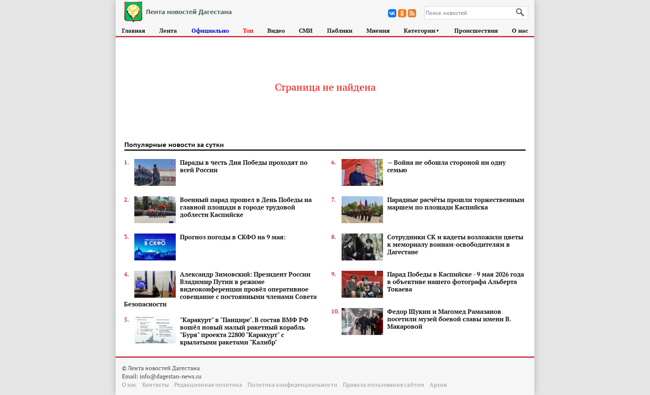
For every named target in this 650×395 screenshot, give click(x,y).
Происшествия (476, 30)
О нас (520, 30)
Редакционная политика (208, 384)
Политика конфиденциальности (292, 384)
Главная (133, 30)
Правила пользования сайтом (383, 384)
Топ (248, 30)
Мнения (378, 30)
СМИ (306, 30)
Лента (168, 30)
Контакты (155, 384)
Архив (437, 384)
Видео (276, 30)
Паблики (339, 30)
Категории (422, 30)
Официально (210, 30)
